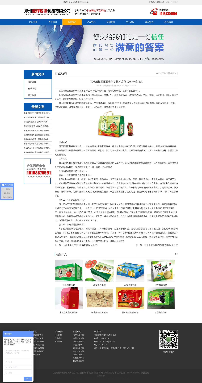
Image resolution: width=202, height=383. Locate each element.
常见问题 (32, 95)
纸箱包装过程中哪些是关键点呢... (37, 113)
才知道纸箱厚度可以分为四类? (36, 122)
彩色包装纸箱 (78, 358)
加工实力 (149, 22)
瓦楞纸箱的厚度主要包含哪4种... (36, 139)
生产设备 (130, 22)
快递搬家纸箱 (78, 361)
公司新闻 (32, 82)
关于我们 (53, 22)
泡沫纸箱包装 (78, 348)
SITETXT (174, 2)
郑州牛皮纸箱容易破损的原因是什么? (161, 245)
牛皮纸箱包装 (78, 351)
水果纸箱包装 (78, 338)
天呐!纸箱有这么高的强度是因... (36, 126)
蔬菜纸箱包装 (78, 342)
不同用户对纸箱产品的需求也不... (37, 117)
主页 (168, 73)
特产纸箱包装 (78, 335)
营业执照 (145, 373)
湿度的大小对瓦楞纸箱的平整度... (37, 148)
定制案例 (111, 22)
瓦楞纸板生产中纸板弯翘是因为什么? (80, 245)
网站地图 (161, 2)
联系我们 (152, 2)
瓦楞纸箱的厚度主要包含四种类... (37, 135)
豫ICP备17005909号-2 (106, 373)
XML (168, 2)
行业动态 (32, 88)
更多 (176, 254)
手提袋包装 (77, 345)
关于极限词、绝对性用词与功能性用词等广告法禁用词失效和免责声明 (102, 379)
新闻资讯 (72, 22)
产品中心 (91, 22)
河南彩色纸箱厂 (115, 91)
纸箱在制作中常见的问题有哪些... (37, 131)
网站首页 (33, 22)
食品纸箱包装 (78, 354)
